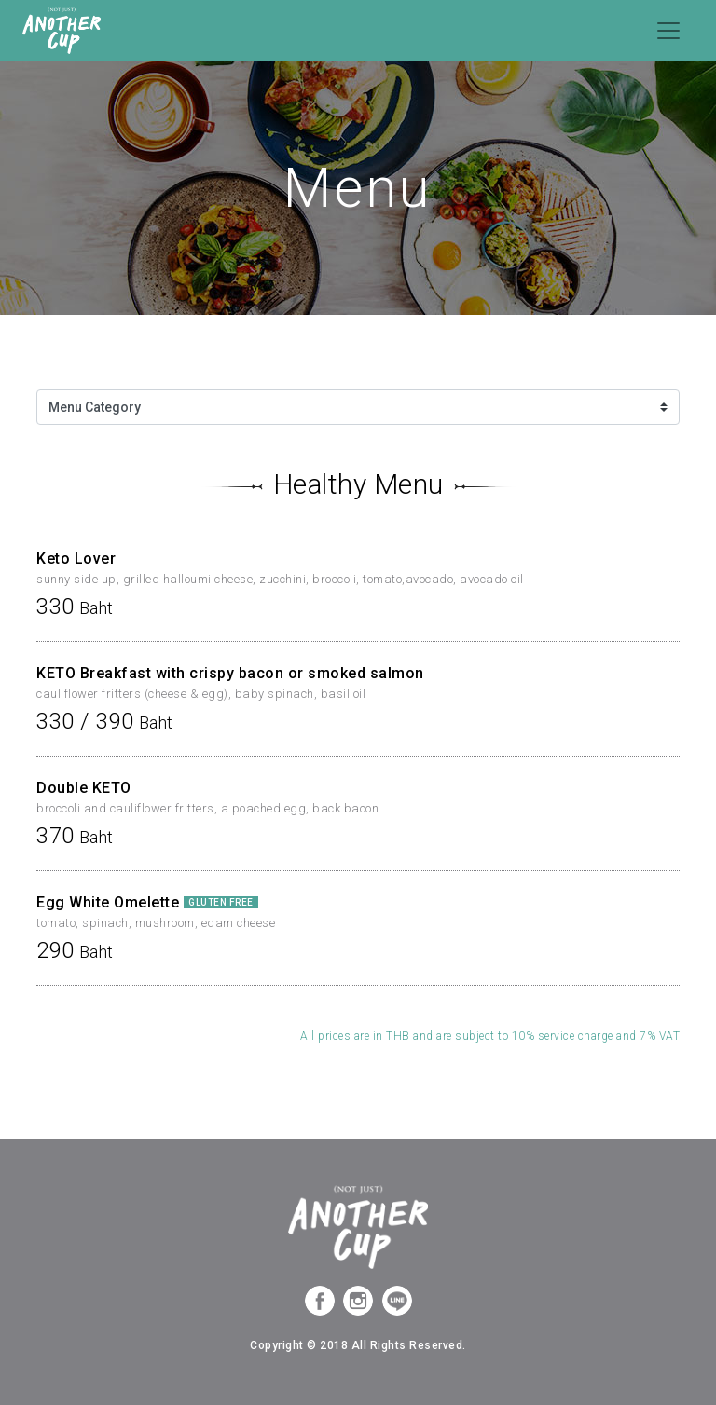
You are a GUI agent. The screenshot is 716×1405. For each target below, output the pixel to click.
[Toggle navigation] (668, 30)
